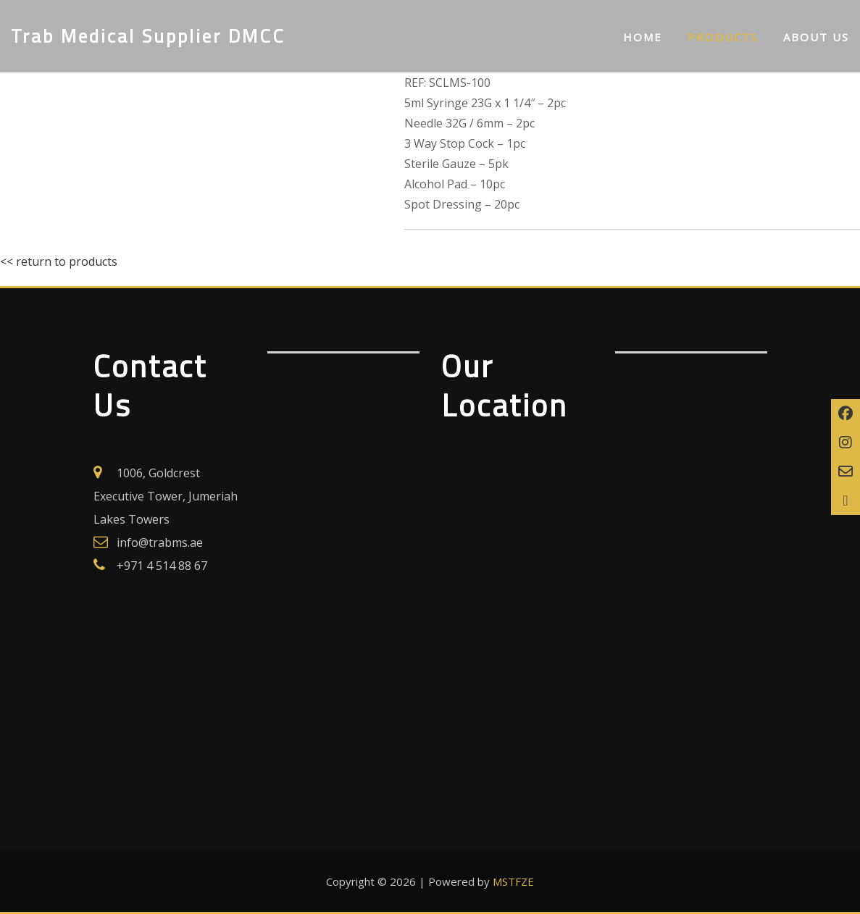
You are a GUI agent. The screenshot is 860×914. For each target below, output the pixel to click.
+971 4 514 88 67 (162, 566)
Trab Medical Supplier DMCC (148, 36)
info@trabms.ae (160, 542)
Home (642, 37)
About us (816, 37)
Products (723, 37)
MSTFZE (513, 881)
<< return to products (58, 261)
